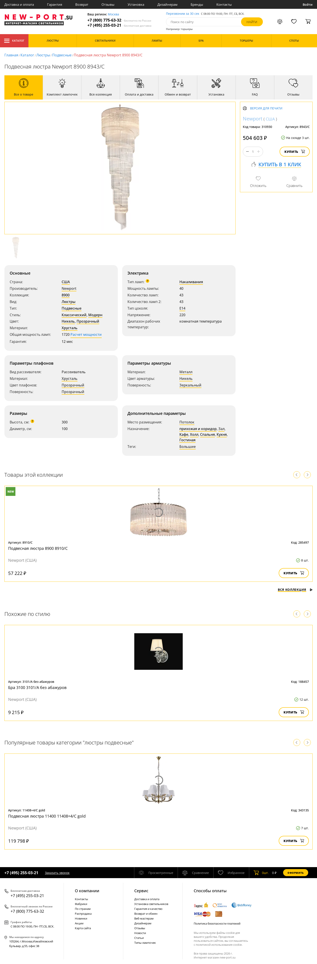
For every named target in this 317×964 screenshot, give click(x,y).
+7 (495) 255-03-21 (119, 25)
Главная (11, 55)
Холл (194, 434)
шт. (261, 872)
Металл (185, 371)
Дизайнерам (167, 4)
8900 (66, 295)
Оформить (296, 872)
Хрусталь (69, 327)
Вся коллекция (295, 589)
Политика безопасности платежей (217, 923)
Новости (140, 933)
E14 (182, 308)
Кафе (183, 434)
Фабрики (81, 904)
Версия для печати (266, 108)
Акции (79, 923)
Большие (187, 446)
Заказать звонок (57, 873)
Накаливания (191, 281)
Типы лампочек (145, 943)
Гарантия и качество (148, 909)
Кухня (222, 434)
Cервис (141, 890)
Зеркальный (190, 385)
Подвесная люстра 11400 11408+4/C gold (47, 816)
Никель (68, 321)
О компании (87, 890)
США (66, 281)
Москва (113, 14)
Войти (308, 4)
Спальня (207, 434)
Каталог (14, 40)
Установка (136, 4)
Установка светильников (151, 904)
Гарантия (54, 4)
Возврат (81, 4)
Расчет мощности (86, 334)
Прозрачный (88, 321)
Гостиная (187, 440)
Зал (221, 428)
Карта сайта (83, 928)
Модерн (95, 314)
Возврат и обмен (145, 914)
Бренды (197, 4)
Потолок (186, 422)
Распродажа (83, 914)
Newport (69, 288)
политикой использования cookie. (219, 945)
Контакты (224, 4)
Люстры (43, 55)
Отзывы (107, 4)
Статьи (139, 938)
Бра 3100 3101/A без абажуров (37, 687)
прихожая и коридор (198, 428)
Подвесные (62, 55)
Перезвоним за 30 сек (182, 14)
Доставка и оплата (19, 4)
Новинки (81, 918)
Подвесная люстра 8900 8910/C (38, 548)
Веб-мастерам (144, 918)
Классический (74, 314)
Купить (294, 152)
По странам (83, 909)
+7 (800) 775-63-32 (119, 20)
